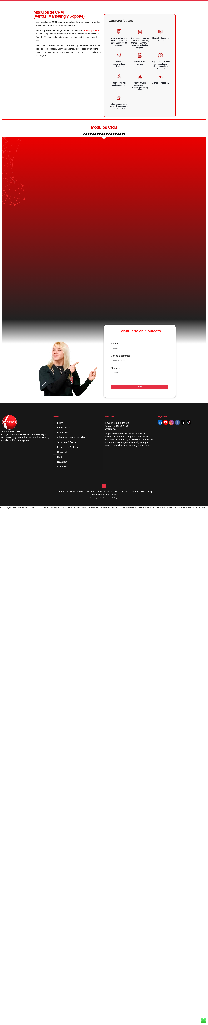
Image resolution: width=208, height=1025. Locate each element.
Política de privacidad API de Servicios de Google (104, 498)
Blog (59, 457)
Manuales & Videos (67, 447)
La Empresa (63, 428)
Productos (62, 432)
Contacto (62, 467)
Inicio (60, 423)
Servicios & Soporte (67, 442)
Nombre (115, 344)
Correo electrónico (120, 356)
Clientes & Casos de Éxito (71, 437)
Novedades (63, 452)
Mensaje (115, 368)
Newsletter (62, 462)
